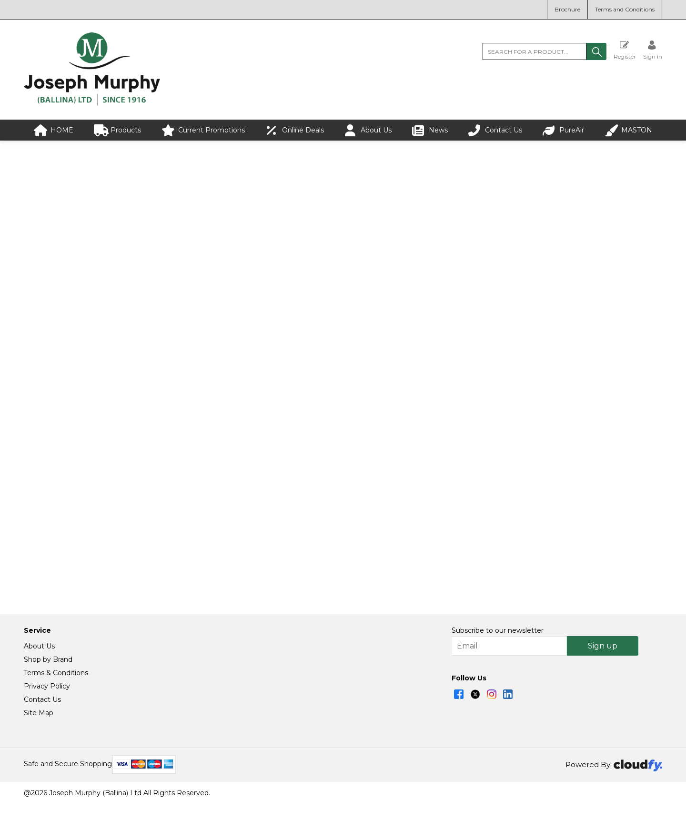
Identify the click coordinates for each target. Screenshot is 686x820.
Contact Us (495, 130)
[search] (534, 51)
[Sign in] (652, 50)
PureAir (563, 130)
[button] (596, 51)
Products (117, 130)
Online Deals (294, 130)
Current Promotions (203, 130)
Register (625, 50)
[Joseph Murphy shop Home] (92, 103)
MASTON (628, 130)
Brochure (567, 9)
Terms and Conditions (625, 9)
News (430, 130)
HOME (53, 130)
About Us (368, 130)
